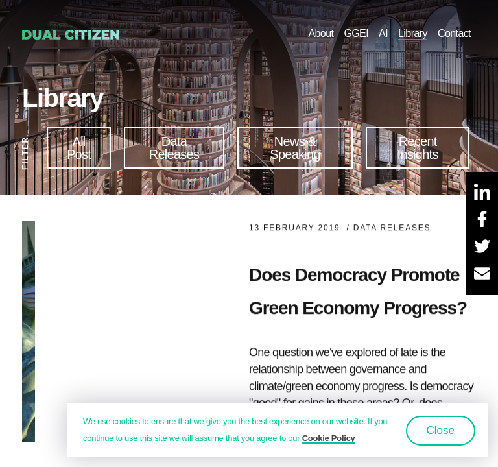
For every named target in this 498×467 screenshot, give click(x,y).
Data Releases (174, 148)
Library (412, 33)
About (320, 33)
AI (383, 33)
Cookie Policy (328, 438)
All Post (79, 148)
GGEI (356, 33)
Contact (454, 33)
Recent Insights (417, 148)
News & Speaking (295, 148)
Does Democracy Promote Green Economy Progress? (358, 296)
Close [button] (441, 430)
